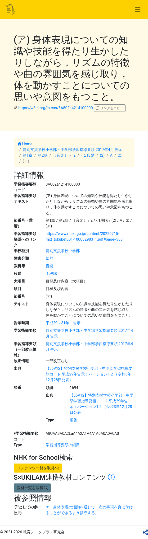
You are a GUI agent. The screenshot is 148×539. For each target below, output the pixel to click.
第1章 (27, 155)
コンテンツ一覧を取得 (38, 468)
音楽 (49, 266)
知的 (49, 258)
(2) (102, 155)
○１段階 (88, 155)
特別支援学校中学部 (63, 250)
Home (25, 144)
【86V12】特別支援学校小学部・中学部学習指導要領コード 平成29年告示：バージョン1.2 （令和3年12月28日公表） (89, 374)
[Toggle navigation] (137, 9)
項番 (73, 420)
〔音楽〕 (60, 155)
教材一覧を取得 (32, 488)
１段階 (51, 273)
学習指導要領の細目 (63, 445)
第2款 (43, 155)
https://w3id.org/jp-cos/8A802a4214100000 (55, 108)
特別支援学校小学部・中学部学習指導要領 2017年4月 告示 (72, 149)
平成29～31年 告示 (63, 323)
